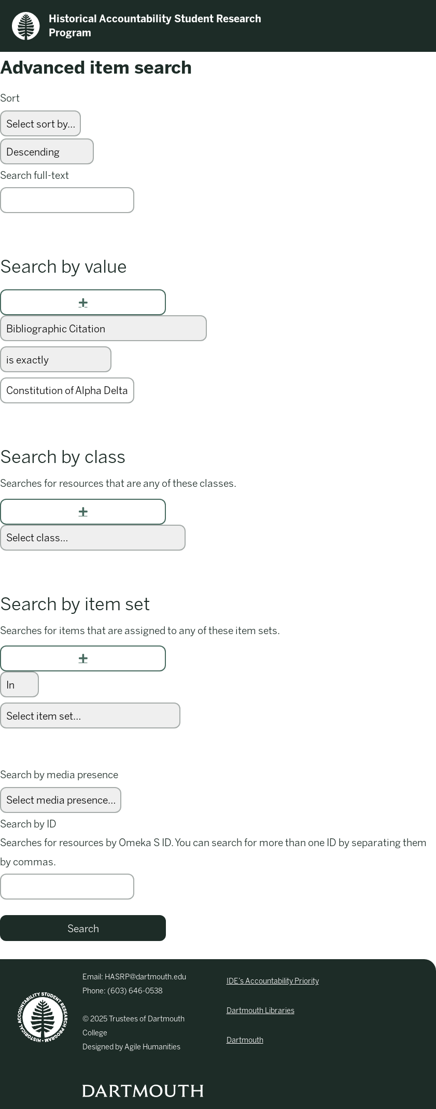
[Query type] (55, 359)
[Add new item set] (83, 658)
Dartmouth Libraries (260, 1010)
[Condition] (19, 684)
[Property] (103, 328)
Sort (10, 98)
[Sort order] (47, 151)
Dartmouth (245, 1040)
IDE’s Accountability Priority (273, 981)
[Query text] (67, 390)
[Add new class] (83, 512)
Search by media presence (59, 775)
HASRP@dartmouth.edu (145, 977)
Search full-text (34, 175)
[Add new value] (83, 302)
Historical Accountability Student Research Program (136, 26)
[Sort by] (40, 123)
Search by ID (28, 824)
